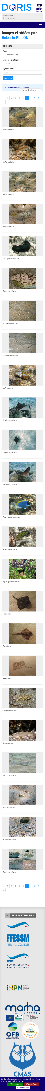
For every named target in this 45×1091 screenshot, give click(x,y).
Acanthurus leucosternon (12, 517)
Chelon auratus (8, 743)
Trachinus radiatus (9, 291)
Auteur (5, 51)
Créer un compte (9, 18)
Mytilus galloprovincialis (11, 582)
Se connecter (8, 16)
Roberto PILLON (15, 37)
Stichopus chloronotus (11, 259)
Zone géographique (11, 60)
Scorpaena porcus (9, 711)
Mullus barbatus (8, 130)
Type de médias (9, 69)
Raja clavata (7, 614)
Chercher (8, 78)
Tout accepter (15, 1084)
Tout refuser (31, 1084)
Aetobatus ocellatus (10, 420)
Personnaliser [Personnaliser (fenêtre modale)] (23, 1088)
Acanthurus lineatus (10, 549)
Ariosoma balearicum (10, 323)
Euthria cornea (8, 388)
